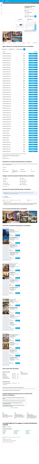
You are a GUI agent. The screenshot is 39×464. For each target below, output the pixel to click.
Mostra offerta (20, 244)
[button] (1, 1)
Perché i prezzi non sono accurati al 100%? (21, 445)
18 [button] (30, 24)
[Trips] (1, 12)
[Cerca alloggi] (1, 5)
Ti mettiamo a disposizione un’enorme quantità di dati (21, 443)
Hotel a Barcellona (6, 433)
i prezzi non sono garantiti (20, 440)
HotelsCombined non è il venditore (21, 442)
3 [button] (16, 23)
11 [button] (30, 23)
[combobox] (34, 201)
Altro (4, 166)
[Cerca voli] (1, 3)
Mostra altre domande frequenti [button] (16, 410)
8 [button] (22, 23)
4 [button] (30, 22)
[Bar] (25, 222)
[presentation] (36, 47)
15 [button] (22, 24)
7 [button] (21, 23)
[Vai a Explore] (1, 9)
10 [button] (16, 24)
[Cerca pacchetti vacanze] (1, 8)
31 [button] (16, 28)
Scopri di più (26, 154)
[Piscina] (18, 40)
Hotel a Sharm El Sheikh (18, 433)
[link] (9, 262)
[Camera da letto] (8, 37)
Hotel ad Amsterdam (29, 433)
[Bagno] (33, 222)
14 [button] (21, 24)
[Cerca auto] (1, 6)
